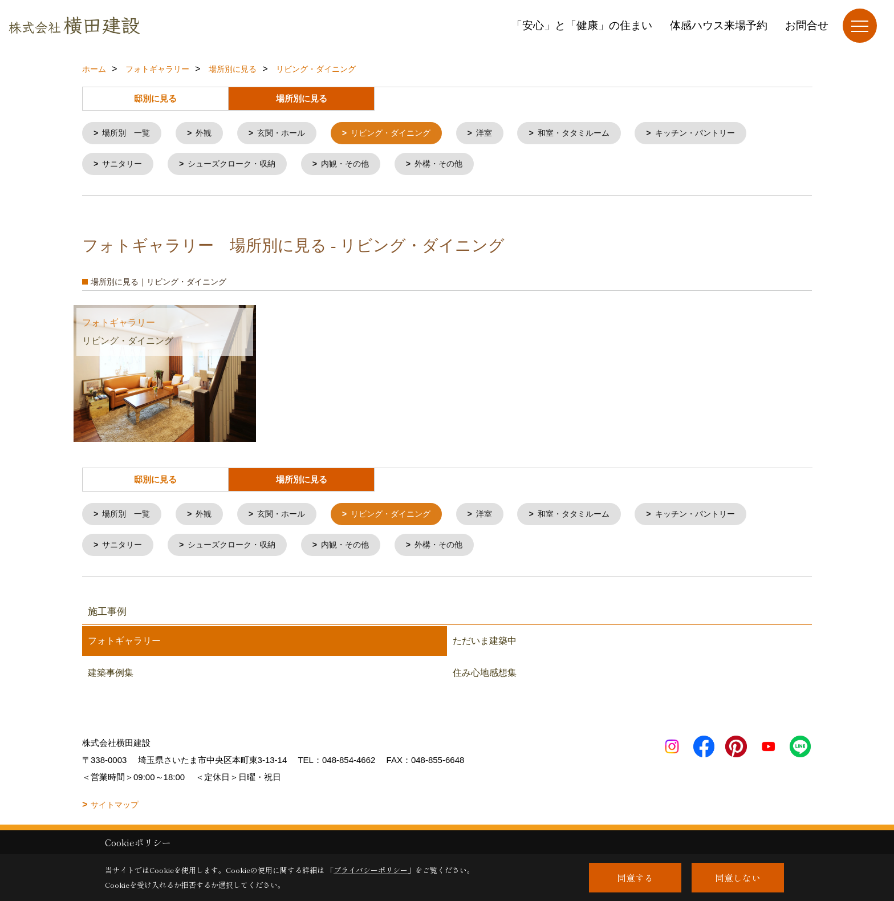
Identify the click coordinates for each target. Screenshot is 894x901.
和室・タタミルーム (594, 134)
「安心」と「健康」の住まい (581, 25)
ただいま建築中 (485, 645)
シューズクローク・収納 (239, 166)
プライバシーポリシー (371, 870)
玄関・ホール (289, 134)
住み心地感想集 (485, 677)
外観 (208, 134)
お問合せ (806, 25)
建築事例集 (110, 677)
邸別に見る (155, 98)
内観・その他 (357, 166)
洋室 (501, 134)
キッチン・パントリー (722, 134)
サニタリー (124, 166)
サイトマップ (115, 809)
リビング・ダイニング (403, 134)
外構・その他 (455, 166)
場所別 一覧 (129, 134)
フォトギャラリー (124, 645)
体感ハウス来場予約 (718, 25)
